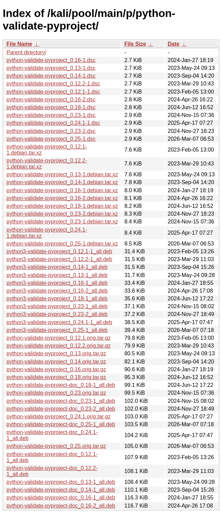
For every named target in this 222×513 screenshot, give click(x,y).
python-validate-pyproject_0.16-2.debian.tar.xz (62, 198)
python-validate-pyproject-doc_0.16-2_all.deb (60, 506)
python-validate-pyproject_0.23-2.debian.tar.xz (62, 214)
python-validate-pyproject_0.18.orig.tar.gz (56, 377)
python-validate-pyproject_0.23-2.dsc (50, 131)
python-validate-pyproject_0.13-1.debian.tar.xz (62, 174)
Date (174, 44)
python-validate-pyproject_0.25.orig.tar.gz (56, 446)
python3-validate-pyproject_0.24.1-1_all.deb (59, 322)
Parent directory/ (26, 52)
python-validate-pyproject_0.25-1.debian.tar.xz (62, 243)
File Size (135, 44)
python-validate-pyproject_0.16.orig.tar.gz (56, 369)
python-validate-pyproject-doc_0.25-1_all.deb (60, 424)
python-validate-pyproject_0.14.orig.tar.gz (56, 361)
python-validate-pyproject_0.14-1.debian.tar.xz (62, 182)
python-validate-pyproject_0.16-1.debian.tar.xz (62, 190)
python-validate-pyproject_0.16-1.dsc (50, 60)
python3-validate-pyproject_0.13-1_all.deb (57, 275)
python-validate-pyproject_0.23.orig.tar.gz (56, 393)
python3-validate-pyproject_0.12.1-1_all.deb (59, 251)
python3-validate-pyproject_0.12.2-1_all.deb (59, 259)
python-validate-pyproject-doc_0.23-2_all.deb (60, 409)
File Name (19, 44)
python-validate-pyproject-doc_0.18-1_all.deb (60, 385)
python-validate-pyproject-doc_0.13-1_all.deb (60, 482)
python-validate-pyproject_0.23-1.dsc (50, 115)
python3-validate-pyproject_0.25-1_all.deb (57, 330)
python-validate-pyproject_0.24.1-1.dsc (53, 123)
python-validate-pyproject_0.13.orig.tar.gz (56, 353)
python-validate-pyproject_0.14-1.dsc (50, 76)
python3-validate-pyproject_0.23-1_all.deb (57, 306)
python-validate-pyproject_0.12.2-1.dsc (53, 83)
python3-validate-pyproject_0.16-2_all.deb (57, 291)
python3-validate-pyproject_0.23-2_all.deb (57, 314)
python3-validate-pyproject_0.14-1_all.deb (57, 267)
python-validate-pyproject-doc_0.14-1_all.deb (60, 490)
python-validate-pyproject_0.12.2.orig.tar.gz (58, 346)
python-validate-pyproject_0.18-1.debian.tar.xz (62, 206)
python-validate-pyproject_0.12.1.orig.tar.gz (58, 338)
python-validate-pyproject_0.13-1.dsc (50, 68)
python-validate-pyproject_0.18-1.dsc (50, 107)
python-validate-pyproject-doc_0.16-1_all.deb (60, 497)
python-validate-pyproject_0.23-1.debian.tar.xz (62, 221)
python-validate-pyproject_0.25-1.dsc (50, 139)
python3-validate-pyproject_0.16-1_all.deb (57, 283)
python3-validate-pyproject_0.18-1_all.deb (57, 298)
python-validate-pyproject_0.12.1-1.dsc (53, 92)
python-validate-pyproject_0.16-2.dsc (50, 99)
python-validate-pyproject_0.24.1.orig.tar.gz (58, 416)
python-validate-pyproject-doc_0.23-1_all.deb (60, 401)
